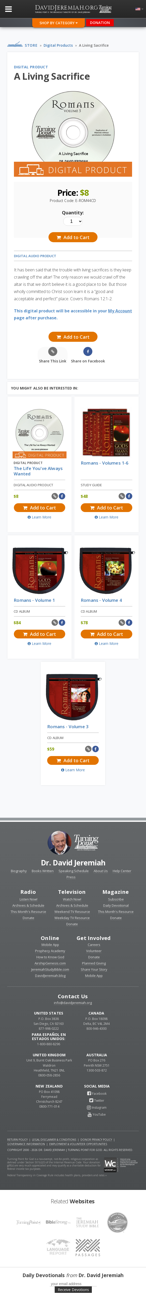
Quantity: (73, 212)
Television (72, 891)
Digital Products (58, 45)
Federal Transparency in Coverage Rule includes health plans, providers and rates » (57, 1175)
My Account (120, 311)
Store (31, 45)
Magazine (115, 891)
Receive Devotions (73, 1289)
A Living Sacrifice (94, 45)
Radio (28, 891)
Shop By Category (58, 22)
